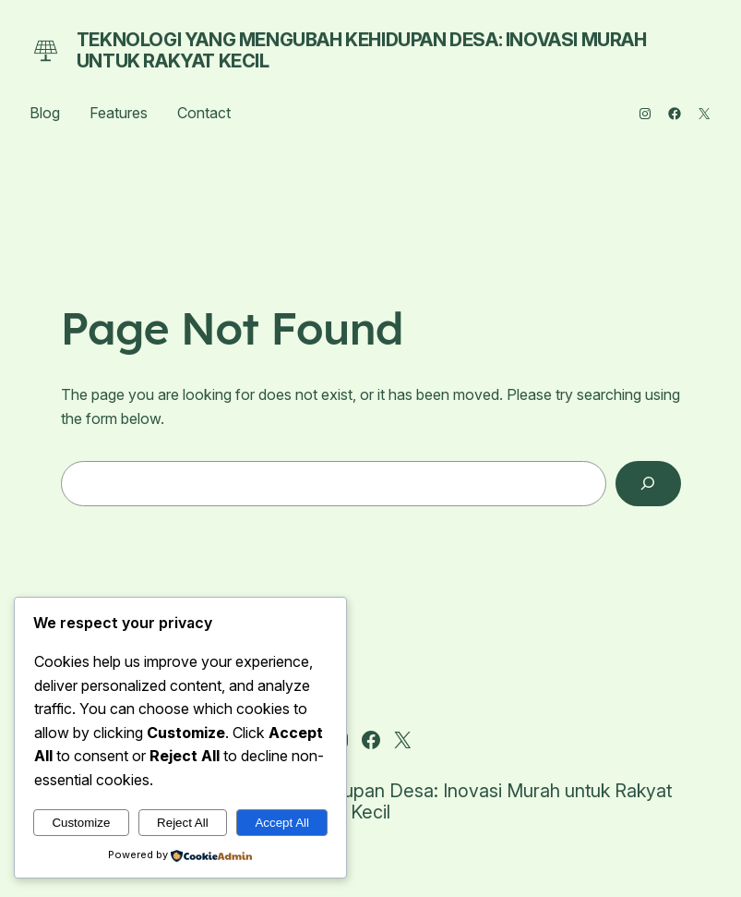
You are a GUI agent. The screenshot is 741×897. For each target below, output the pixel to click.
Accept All (282, 823)
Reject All (183, 823)
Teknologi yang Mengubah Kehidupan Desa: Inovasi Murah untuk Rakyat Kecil (362, 50)
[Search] (648, 483)
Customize (81, 823)
